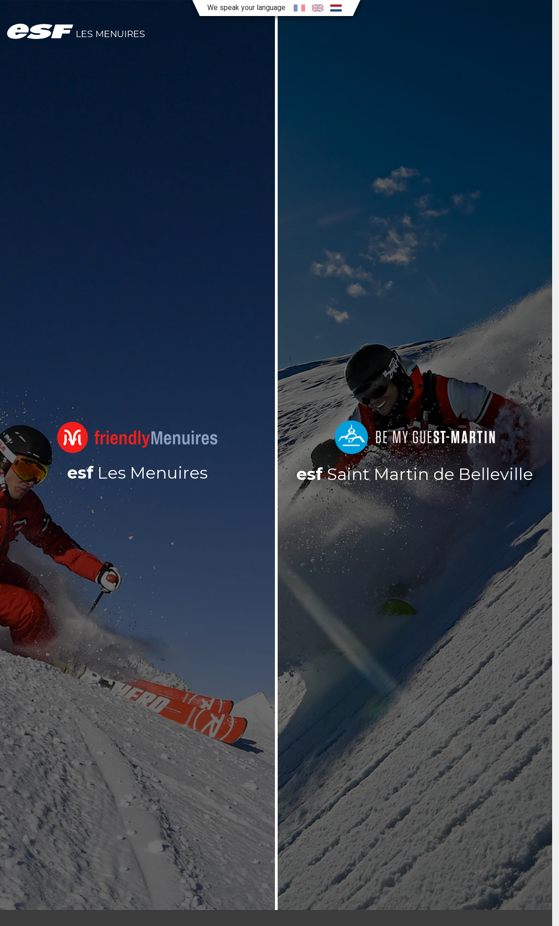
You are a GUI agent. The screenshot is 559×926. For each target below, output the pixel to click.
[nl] (336, 8)
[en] (317, 8)
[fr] (299, 8)
